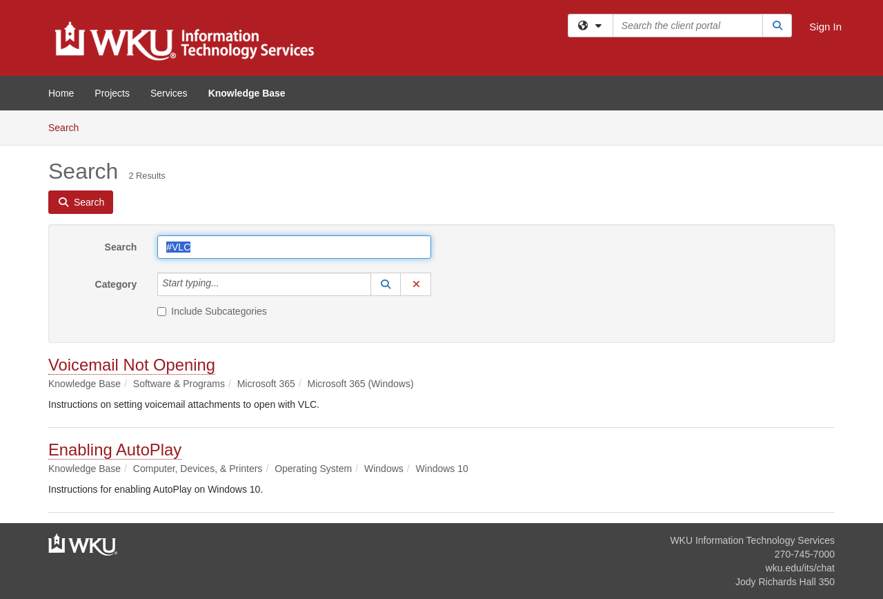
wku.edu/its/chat (800, 567)
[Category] (227, 284)
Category (116, 284)
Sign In (825, 26)
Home (61, 93)
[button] (385, 284)
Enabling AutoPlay (114, 449)
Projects (112, 93)
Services (169, 93)
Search (68, 126)
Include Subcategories (212, 311)
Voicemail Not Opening (131, 364)
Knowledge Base (247, 93)
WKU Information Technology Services (752, 540)
